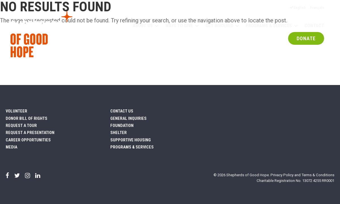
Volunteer (16, 111)
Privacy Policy (282, 175)
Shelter (118, 132)
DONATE (306, 38)
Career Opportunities (28, 140)
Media (11, 147)
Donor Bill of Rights (26, 118)
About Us (143, 26)
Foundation (122, 125)
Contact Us (121, 111)
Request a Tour (21, 125)
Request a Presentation (30, 132)
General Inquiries (128, 118)
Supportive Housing (130, 140)
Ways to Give (179, 26)
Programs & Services (269, 26)
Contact (314, 26)
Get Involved (219, 26)
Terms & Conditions (317, 175)
